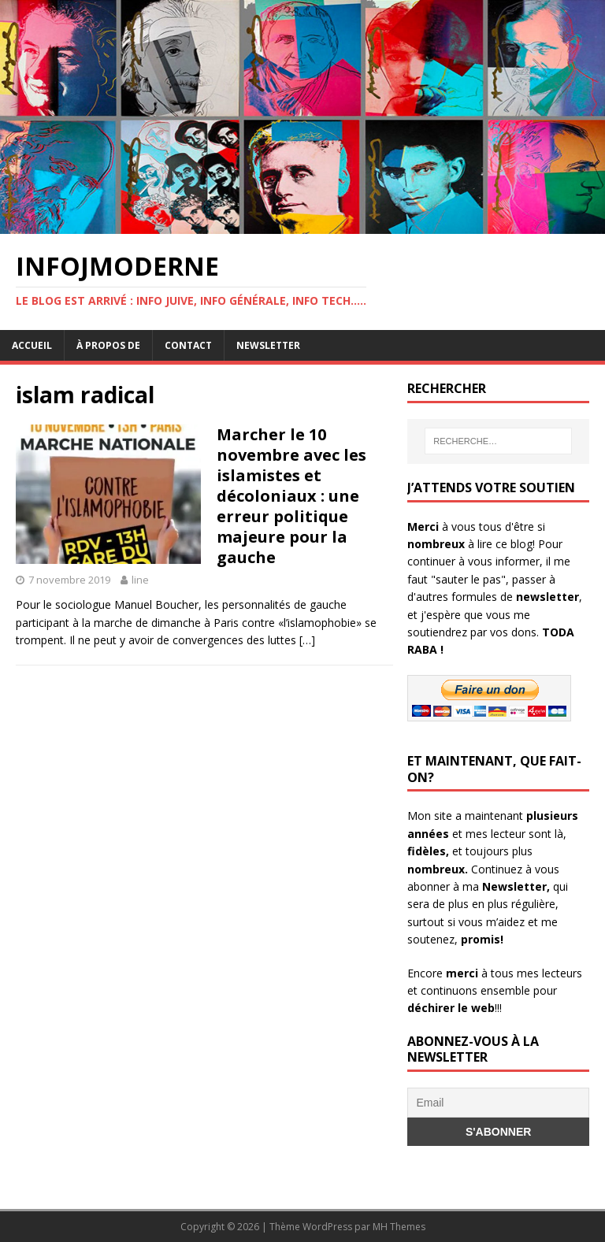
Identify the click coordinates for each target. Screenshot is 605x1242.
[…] (307, 639)
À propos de (108, 345)
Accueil (32, 345)
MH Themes (399, 1226)
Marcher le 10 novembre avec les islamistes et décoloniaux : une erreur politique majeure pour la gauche (291, 496)
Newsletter (268, 345)
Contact (188, 345)
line (140, 580)
